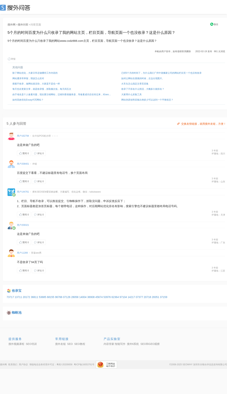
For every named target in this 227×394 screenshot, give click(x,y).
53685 (43, 297)
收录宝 (16, 291)
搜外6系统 (133, 343)
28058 (75, 297)
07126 (67, 297)
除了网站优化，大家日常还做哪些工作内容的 (35, 73)
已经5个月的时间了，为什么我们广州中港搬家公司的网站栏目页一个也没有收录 (161, 73)
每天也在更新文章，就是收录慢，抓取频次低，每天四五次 (41, 89)
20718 (148, 297)
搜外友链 (60, 343)
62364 (116, 297)
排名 (112, 206)
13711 (19, 297)
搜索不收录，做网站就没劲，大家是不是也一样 (36, 83)
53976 (107, 297)
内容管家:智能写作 (114, 343)
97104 (124, 297)
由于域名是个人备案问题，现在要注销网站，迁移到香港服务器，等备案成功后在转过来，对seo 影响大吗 (62, 94)
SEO (16, 7)
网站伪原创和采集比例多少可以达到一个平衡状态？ (147, 99)
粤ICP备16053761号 (84, 364)
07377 (140, 297)
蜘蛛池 (16, 312)
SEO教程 (79, 343)
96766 (59, 297)
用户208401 (23, 164)
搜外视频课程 (16, 343)
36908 (91, 297)
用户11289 (22, 253)
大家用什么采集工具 (131, 94)
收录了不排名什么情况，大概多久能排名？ (142, 89)
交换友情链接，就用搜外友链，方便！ (201, 123)
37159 (163, 297)
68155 (51, 297)
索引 (131, 206)
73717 (11, 297)
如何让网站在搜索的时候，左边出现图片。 (142, 78)
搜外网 (11, 24)
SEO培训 (31, 343)
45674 (99, 297)
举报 (11, 59)
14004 (83, 297)
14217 (132, 297)
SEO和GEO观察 (150, 343)
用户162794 (23, 136)
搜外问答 (23, 24)
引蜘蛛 (70, 201)
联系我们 (12, 364)
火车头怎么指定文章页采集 (134, 83)
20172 (27, 297)
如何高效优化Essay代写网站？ (28, 99)
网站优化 (103, 206)
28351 (156, 297)
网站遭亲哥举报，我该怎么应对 (28, 78)
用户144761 (23, 191)
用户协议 (23, 364)
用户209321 (23, 225)
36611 (35, 297)
